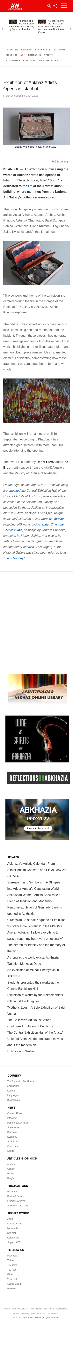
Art (22, 55)
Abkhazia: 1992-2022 (18, 1205)
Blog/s (10, 1178)
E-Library (12, 1191)
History (11, 1173)
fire (30, 186)
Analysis (11, 1164)
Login (49, 6)
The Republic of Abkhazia (20, 1081)
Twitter (10, 1260)
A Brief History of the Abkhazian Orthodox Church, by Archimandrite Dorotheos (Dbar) (51, 27)
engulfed (14, 490)
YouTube (12, 1269)
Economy (59, 49)
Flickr (10, 1274)
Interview (12, 49)
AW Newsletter (48, 60)
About (10, 1219)
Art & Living (13, 1141)
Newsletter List (15, 1223)
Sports (48, 55)
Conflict (11, 1169)
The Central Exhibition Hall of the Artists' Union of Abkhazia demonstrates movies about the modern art (35, 1039)
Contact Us (13, 1237)
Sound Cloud (14, 1283)
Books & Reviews (16, 1196)
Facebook (12, 1255)
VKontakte (12, 1279)
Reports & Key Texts (18, 1122)
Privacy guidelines (38, 1309)
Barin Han (16, 209)
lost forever (56, 518)
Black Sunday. (14, 558)
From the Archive (16, 1201)
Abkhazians (13, 1086)
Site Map (12, 1233)
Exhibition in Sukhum (21, 1051)
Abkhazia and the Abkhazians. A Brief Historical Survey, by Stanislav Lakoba (22, 25)
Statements (42, 49)
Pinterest (12, 1288)
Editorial (29, 60)
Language (12, 1095)
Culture (11, 1090)
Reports (26, 49)
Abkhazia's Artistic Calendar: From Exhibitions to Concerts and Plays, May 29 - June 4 (36, 870)
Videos (15, 1313)
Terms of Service (20, 1309)
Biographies (13, 1100)
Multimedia (13, 60)
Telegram (12, 1265)
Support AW (13, 1242)
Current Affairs (14, 1113)
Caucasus (34, 55)
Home (7, 1309)
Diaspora (11, 55)
